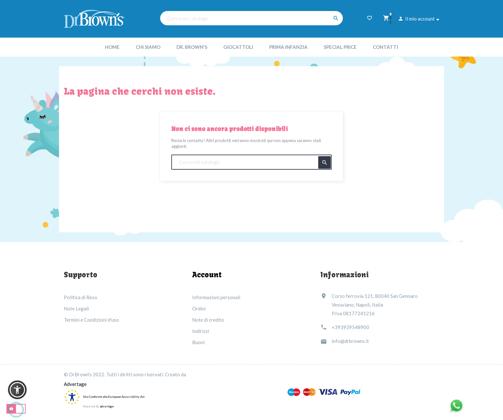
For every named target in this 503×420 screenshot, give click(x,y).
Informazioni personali (216, 297)
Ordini (199, 308)
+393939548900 (350, 327)
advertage (107, 406)
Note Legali (76, 308)
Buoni (198, 342)
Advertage (75, 384)
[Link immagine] (324, 392)
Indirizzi (200, 331)
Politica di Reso (80, 297)
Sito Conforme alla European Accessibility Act (114, 396)
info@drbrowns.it (350, 341)
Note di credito (208, 320)
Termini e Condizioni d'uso (91, 320)
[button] (17, 390)
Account (207, 274)
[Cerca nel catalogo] (251, 18)
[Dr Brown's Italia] (94, 18)
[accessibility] (72, 396)
